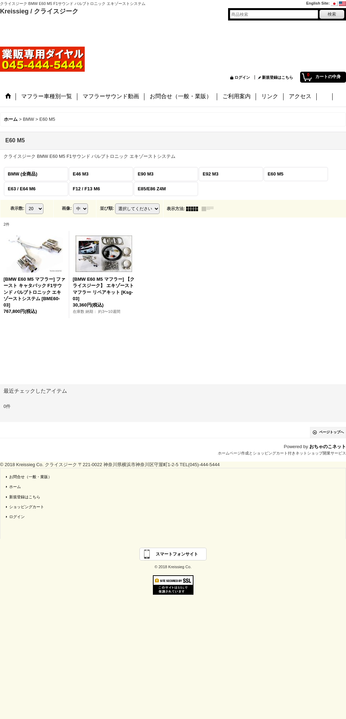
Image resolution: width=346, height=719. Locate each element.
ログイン (242, 77)
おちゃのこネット (327, 446)
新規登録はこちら (277, 77)
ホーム (15, 487)
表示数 (17, 208)
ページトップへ (331, 432)
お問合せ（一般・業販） (30, 477)
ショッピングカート (26, 507)
